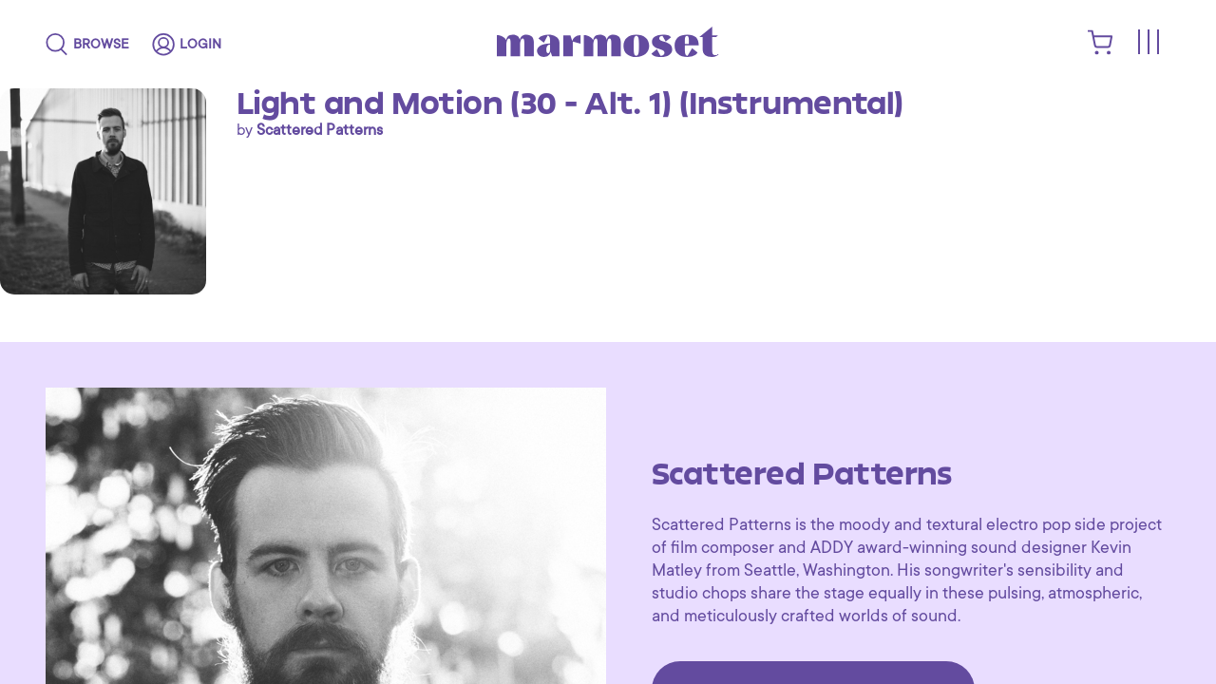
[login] (186, 44)
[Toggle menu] (1147, 43)
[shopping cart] (1100, 50)
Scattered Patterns (319, 130)
